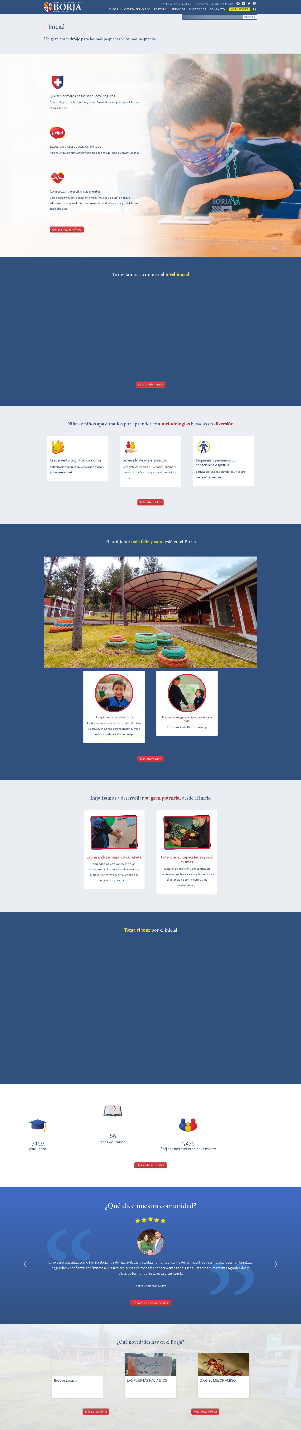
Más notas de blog (205, 1411)
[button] (60, 612)
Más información (150, 502)
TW (250, 4)
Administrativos (222, 4)
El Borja (114, 9)
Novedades (197, 9)
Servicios (178, 9)
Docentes (201, 4)
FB (239, 4)
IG (245, 4)
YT (255, 4)
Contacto (217, 9)
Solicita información (150, 384)
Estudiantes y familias (176, 4)
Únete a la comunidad (150, 1165)
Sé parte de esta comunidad (150, 1303)
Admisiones (239, 9)
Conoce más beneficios (66, 229)
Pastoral (161, 9)
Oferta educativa (137, 9)
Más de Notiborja (96, 1411)
